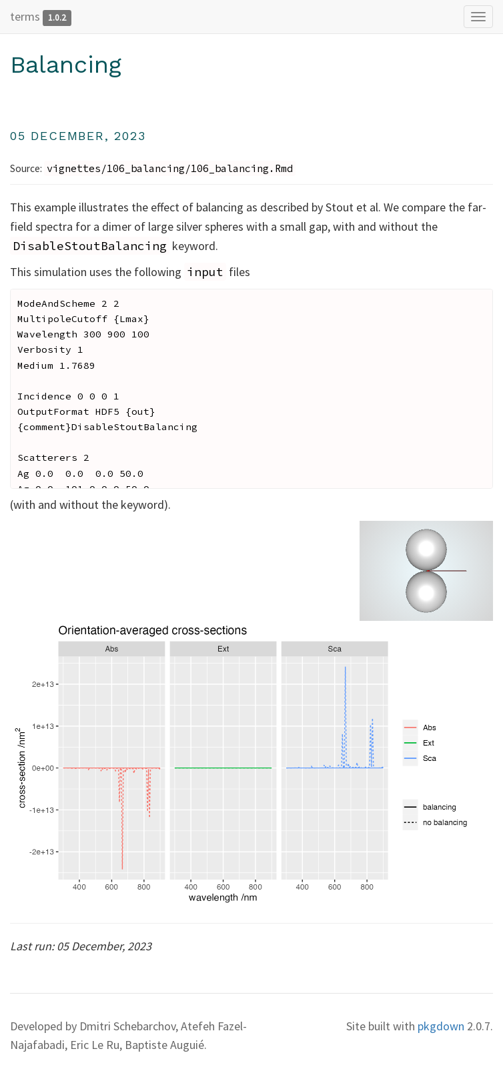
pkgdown (441, 1026)
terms (25, 16)
